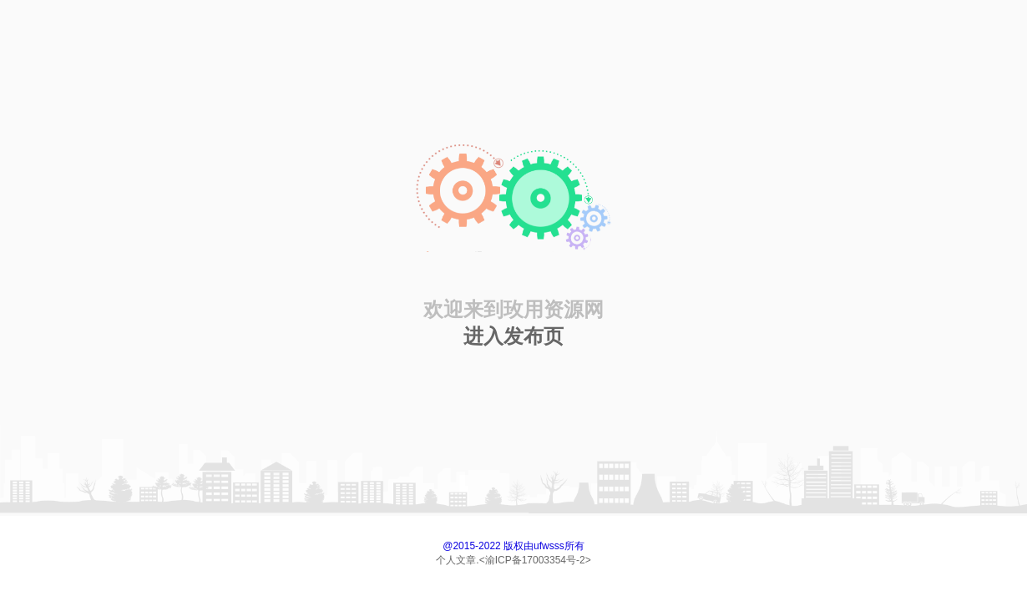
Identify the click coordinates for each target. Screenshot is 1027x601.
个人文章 (456, 560)
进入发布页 (513, 336)
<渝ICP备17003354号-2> (535, 560)
